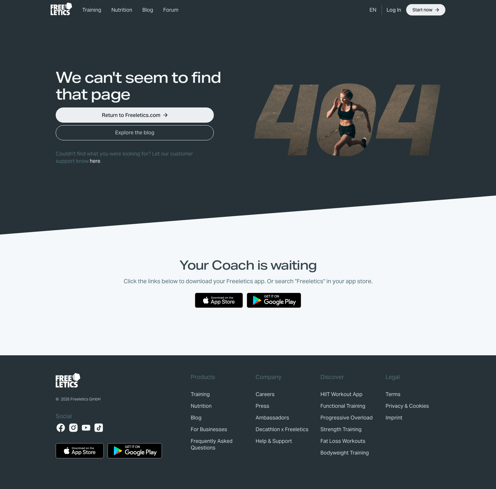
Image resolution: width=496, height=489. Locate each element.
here (95, 161)
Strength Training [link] (341, 429)
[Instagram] (73, 428)
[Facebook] (61, 428)
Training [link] (91, 10)
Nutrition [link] (121, 10)
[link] (61, 9)
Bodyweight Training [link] (344, 452)
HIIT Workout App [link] (341, 394)
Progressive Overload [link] (346, 417)
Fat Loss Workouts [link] (342, 441)
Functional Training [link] (342, 406)
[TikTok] (99, 428)
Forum (170, 10)
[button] (372, 10)
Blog (147, 10)
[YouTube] (86, 428)
